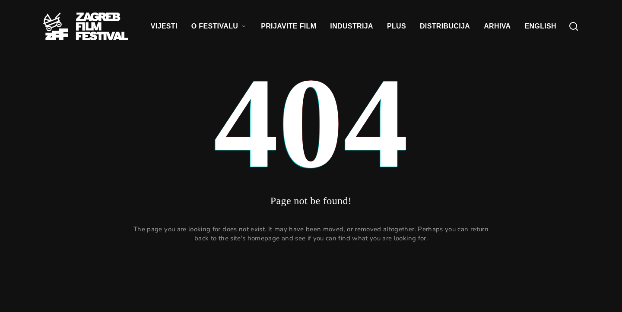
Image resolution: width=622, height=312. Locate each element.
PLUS (396, 26)
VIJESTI (164, 26)
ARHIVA (497, 26)
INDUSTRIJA (351, 26)
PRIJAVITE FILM (288, 26)
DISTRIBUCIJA (445, 26)
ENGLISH (540, 26)
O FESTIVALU (219, 26)
